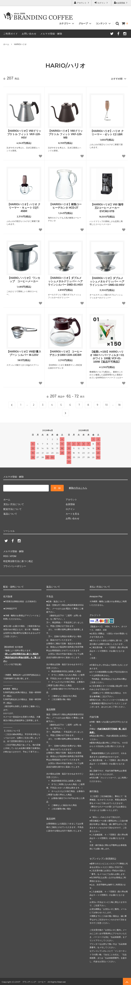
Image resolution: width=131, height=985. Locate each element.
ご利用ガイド (10, 33)
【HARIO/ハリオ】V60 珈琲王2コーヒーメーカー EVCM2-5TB (107, 208)
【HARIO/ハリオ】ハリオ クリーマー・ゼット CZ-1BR (107, 133)
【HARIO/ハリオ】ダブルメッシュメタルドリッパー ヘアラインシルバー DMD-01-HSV (65, 281)
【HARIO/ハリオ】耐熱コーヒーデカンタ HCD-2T (65, 206)
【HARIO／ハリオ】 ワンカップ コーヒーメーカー (24, 279)
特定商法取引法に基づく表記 (18, 560)
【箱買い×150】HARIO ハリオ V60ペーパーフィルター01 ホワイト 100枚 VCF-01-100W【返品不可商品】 (107, 356)
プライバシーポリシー (14, 565)
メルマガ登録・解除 (51, 33)
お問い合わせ (29, 33)
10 (106, 404)
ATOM (13, 555)
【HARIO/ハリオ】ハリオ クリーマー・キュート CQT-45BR (23, 207)
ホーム (6, 44)
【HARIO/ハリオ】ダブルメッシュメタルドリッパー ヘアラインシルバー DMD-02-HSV (107, 281)
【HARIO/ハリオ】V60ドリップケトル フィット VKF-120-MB (65, 134)
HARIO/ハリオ (20, 44)
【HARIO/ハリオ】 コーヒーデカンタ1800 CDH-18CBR (65, 353)
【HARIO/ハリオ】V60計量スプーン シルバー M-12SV (24, 353)
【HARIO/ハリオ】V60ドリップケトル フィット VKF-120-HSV (24, 134)
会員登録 (121, 2)
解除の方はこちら (78, 487)
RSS (5, 555)
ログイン (101, 2)
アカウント (82, 2)
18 (119, 404)
